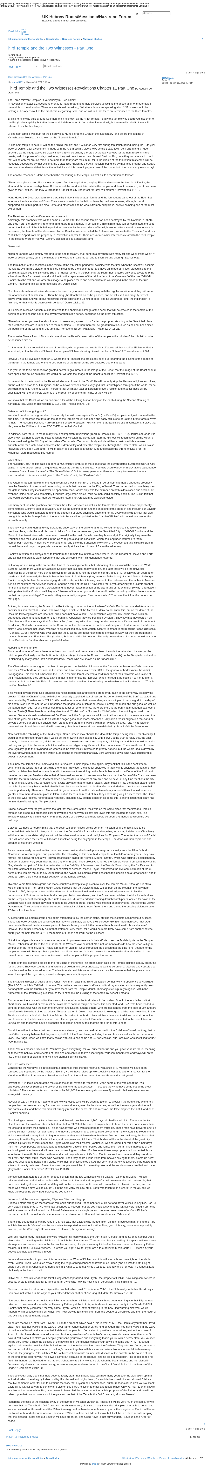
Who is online (14, 1445)
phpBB (95, 1464)
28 (169, 80)
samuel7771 (167, 78)
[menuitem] (23, 29)
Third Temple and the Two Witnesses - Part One (49, 48)
